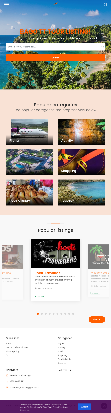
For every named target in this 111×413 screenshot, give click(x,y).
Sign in (105, 4)
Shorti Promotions (47, 273)
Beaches (62, 363)
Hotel (60, 351)
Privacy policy (12, 351)
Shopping (62, 355)
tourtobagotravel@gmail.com (25, 387)
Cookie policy (25, 410)
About (9, 343)
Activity (61, 347)
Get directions (44, 288)
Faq (7, 355)
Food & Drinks (64, 359)
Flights (61, 343)
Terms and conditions (17, 347)
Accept (84, 407)
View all (97, 319)
